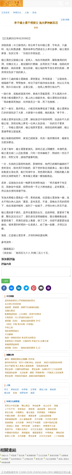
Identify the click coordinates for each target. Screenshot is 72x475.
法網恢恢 (64, 455)
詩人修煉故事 (26, 419)
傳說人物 (43, 389)
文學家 (33, 389)
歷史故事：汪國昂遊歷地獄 (17, 369)
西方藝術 (22, 416)
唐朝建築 (26, 432)
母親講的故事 (42, 366)
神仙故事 (36, 405)
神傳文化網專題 (13, 401)
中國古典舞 (10, 416)
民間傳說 (41, 412)
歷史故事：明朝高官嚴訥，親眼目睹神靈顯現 (25, 376)
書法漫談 (30, 412)
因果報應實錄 (51, 429)
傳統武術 (60, 432)
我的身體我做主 (12, 331)
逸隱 (32, 393)
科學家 (25, 389)
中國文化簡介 (22, 429)
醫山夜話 (26, 405)
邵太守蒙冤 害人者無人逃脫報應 (19, 366)
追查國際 (4, 459)
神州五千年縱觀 (33, 422)
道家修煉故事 (11, 419)
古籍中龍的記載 (50, 422)
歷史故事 (32, 436)
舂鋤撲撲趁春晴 (12, 344)
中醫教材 (52, 412)
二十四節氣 (59, 436)
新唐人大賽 (10, 436)
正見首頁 (5, 12)
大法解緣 (9, 334)
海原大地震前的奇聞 (53, 362)
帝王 (6, 389)
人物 (27, 12)
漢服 (56, 405)
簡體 (67, 19)
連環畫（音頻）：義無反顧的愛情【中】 (23, 321)
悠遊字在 (9, 429)
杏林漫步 (22, 409)
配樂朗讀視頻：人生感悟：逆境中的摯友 (23, 314)
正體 (63, 19)
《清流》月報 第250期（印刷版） (20, 324)
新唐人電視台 (64, 459)
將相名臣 (15, 389)
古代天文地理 (45, 436)
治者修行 (36, 426)
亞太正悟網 (42, 455)
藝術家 (53, 389)
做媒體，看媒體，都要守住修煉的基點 (22, 307)
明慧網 (13, 455)
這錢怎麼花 (10, 310)
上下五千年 (10, 409)
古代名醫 (38, 419)
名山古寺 (47, 405)
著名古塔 (52, 409)
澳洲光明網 (54, 455)
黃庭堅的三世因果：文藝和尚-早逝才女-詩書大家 (27, 341)
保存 (5, 281)
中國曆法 (20, 412)
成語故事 (41, 409)
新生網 (21, 455)
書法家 (7, 393)
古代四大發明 (51, 419)
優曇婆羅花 (37, 432)
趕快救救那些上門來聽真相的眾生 (20, 300)
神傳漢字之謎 (49, 426)
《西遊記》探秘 (12, 426)
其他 (34, 12)
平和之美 (9, 327)
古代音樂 (20, 422)
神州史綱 (26, 426)
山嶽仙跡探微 (45, 416)
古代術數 (22, 436)
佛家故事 (32, 416)
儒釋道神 (24, 393)
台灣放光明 (28, 459)
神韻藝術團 (5, 463)
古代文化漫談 (36, 429)
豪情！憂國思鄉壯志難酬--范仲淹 (19, 359)
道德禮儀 (9, 422)
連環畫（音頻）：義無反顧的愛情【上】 (23, 348)
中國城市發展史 (12, 432)
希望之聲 (39, 459)
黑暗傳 (31, 409)
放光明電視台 (16, 459)
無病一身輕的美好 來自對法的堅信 (20, 337)
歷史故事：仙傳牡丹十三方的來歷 (47, 369)
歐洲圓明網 (31, 455)
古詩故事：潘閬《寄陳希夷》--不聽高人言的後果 (41, 372)
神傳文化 (17, 12)
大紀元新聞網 (50, 459)
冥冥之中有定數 (12, 405)
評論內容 (6, 264)
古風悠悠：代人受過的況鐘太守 (19, 317)
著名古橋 (9, 412)
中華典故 (49, 432)
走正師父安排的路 (13, 304)
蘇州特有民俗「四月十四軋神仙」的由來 (23, 362)
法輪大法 (4, 455)
